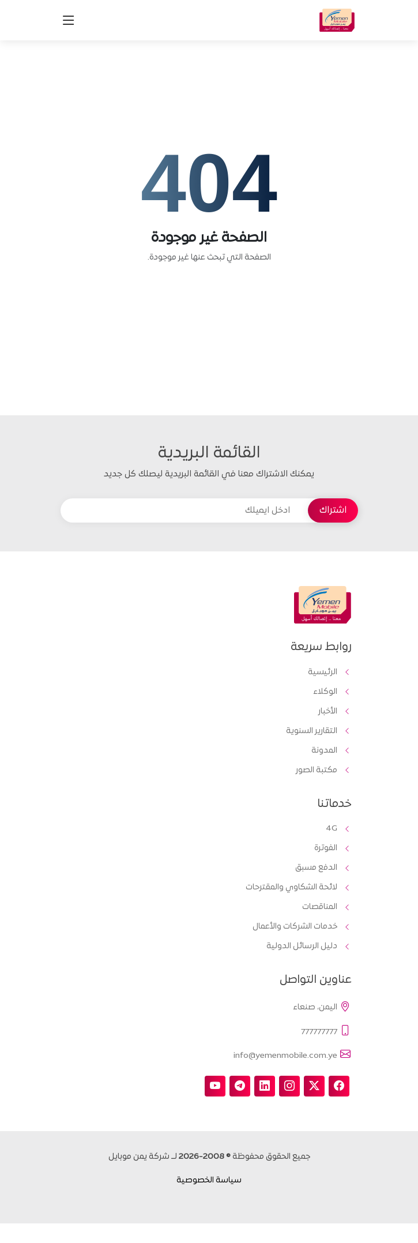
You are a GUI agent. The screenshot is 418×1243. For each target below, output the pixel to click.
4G (331, 829)
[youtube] (215, 1086)
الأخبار (327, 712)
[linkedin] (264, 1086)
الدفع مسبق (316, 868)
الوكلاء (325, 692)
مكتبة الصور (316, 771)
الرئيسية (322, 673)
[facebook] (339, 1086)
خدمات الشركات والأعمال (295, 927)
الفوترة (325, 848)
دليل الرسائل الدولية (301, 946)
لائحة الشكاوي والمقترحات (291, 888)
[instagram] (289, 1086)
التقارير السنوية (311, 731)
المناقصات (319, 907)
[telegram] (239, 1086)
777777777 (326, 1031)
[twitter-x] (314, 1086)
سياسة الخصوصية (209, 1180)
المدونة (324, 751)
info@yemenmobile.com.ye (293, 1055)
